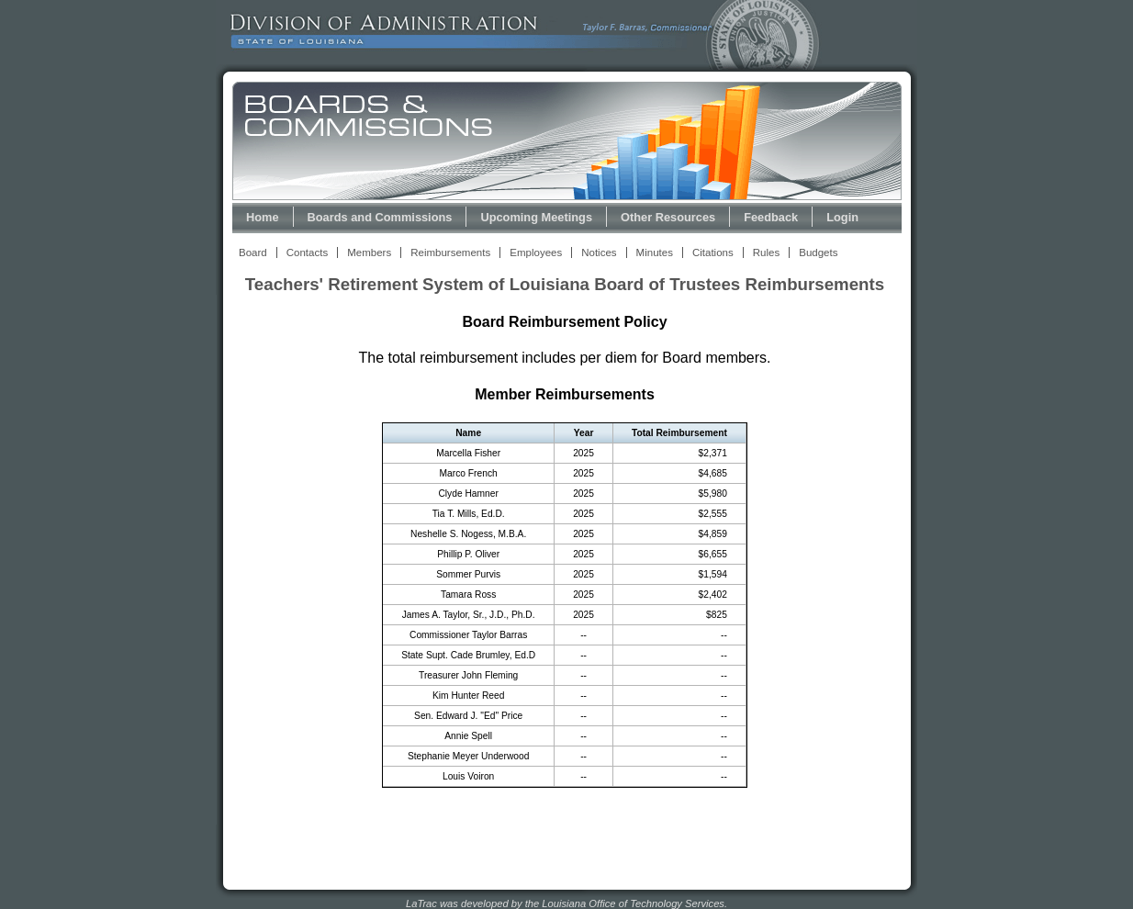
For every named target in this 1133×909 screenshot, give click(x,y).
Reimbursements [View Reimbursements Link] (450, 252)
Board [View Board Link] (253, 252)
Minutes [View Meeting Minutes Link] (654, 252)
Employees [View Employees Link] (536, 252)
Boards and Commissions (380, 217)
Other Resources (668, 217)
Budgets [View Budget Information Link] (818, 252)
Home (262, 217)
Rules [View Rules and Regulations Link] (766, 252)
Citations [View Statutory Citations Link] (713, 252)
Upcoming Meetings (536, 217)
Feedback (771, 217)
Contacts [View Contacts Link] (307, 252)
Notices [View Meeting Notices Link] (598, 252)
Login (842, 217)
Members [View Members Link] (369, 252)
